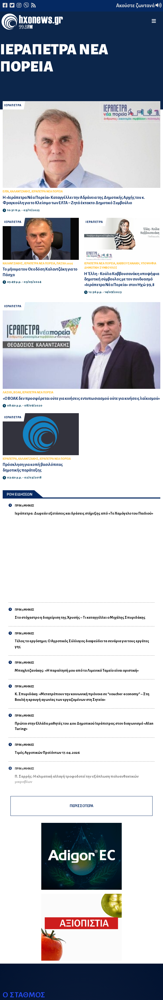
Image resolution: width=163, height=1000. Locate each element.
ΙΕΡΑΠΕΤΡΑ (12, 105)
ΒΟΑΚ (17, 392)
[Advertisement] (84, 556)
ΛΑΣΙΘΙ (7, 392)
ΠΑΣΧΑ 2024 (65, 263)
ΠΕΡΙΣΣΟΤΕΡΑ (81, 806)
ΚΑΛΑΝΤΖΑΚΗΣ (20, 191)
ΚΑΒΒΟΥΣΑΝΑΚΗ (128, 263)
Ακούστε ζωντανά (139, 5)
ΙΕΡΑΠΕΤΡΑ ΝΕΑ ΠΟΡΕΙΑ (47, 191)
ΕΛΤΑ (6, 191)
